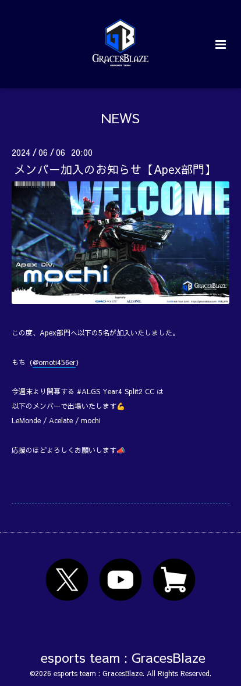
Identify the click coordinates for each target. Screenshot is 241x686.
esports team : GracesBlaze (123, 657)
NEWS (120, 118)
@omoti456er (54, 362)
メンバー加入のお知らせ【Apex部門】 (115, 169)
